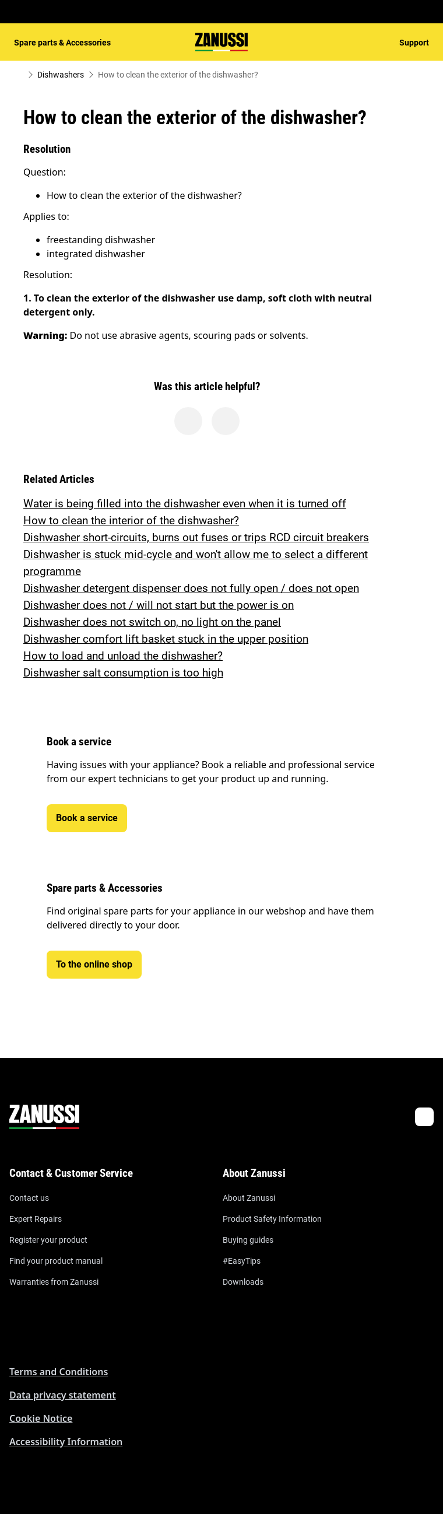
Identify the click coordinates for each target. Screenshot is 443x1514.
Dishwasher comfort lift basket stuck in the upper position (165, 639)
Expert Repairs (35, 1219)
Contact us (29, 1198)
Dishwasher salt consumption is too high (123, 672)
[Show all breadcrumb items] (18, 74)
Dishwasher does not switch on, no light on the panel (152, 622)
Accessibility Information (65, 1441)
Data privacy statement (62, 1395)
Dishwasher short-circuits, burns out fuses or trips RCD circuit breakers (196, 537)
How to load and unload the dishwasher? (123, 656)
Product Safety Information (272, 1219)
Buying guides (248, 1240)
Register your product (48, 1240)
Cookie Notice (40, 1418)
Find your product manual (56, 1261)
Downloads (243, 1282)
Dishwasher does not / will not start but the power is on (158, 605)
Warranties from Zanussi (54, 1282)
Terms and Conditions (58, 1371)
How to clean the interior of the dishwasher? (131, 520)
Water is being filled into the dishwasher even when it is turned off (184, 503)
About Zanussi (249, 1198)
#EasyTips (242, 1261)
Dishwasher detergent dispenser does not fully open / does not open (191, 588)
